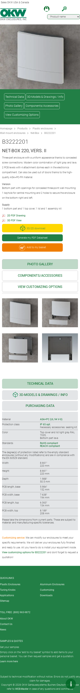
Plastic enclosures (43, 128)
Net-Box (35, 133)
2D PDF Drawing (16, 215)
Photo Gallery (14, 105)
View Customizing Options (22, 114)
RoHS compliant (49, 443)
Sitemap (4, 600)
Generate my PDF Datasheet (32, 237)
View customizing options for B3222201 (24, 552)
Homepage (6, 128)
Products (22, 128)
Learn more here (9, 661)
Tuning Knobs (7, 589)
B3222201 (50, 133)
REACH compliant (50, 446)
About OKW (6, 618)
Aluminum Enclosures (52, 584)
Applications (7, 595)
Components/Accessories (42, 105)
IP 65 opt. (45, 424)
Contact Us (6, 624)
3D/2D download (32, 228)
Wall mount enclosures (12, 133)
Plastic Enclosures (10, 584)
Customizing (47, 589)
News (3, 629)
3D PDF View (14, 220)
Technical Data (14, 96)
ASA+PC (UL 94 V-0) (51, 419)
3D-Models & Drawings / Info (45, 96)
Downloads (46, 595)
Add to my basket (32, 248)
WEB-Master (22, 688)
